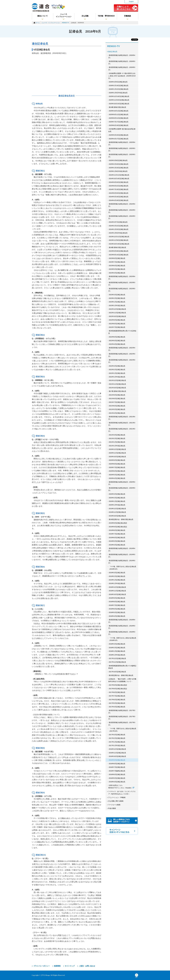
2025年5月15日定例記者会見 (118, 135)
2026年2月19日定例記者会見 (118, 85)
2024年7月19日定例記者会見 (118, 189)
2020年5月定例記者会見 (117, 475)
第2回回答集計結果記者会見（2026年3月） (121, 62)
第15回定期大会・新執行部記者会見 (121, 675)
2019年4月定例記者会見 (117, 545)
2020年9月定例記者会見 (117, 460)
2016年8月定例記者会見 (117, 763)
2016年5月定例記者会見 (117, 778)
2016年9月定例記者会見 (117, 760)
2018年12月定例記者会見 (117, 587)
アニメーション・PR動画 (116, 797)
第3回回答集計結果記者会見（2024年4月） (121, 205)
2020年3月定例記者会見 (117, 494)
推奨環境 (57, 966)
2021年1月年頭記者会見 (117, 446)
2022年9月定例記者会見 (117, 320)
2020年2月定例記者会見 (117, 498)
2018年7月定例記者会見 (117, 605)
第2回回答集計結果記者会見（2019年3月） (121, 556)
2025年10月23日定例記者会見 (119, 104)
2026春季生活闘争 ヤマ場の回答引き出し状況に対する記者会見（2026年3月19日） (122, 75)
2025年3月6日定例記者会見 (118, 160)
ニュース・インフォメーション (51, 22)
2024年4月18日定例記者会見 (118, 200)
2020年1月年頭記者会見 (117, 505)
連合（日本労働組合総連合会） (40, 7)
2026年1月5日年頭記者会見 (118, 93)
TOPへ (136, 975)
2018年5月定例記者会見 (117, 612)
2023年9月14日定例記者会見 (118, 255)
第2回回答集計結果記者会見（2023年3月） (121, 284)
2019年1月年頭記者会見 (117, 583)
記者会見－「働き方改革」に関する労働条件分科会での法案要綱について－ (122, 680)
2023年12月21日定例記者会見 (119, 236)
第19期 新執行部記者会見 (117, 107)
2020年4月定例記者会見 (117, 478)
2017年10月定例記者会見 (117, 672)
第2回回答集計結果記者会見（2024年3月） (121, 211)
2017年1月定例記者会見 (117, 742)
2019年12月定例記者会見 (117, 508)
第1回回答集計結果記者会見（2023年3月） (121, 290)
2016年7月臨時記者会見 (117, 771)
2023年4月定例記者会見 (117, 273)
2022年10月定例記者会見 (117, 316)
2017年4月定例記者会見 (117, 707)
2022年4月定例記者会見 (117, 344)
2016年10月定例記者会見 (117, 756)
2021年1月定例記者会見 (117, 442)
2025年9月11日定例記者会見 (118, 114)
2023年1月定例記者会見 (117, 302)
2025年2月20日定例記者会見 (118, 164)
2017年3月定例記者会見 (117, 734)
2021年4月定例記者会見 (117, 413)
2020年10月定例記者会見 (117, 456)
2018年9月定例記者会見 (117, 598)
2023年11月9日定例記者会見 (118, 240)
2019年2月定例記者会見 (117, 576)
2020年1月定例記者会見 (117, 501)
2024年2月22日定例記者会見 (118, 226)
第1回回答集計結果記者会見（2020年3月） (121, 489)
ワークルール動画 (114, 805)
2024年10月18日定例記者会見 (119, 178)
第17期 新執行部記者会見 (117, 391)
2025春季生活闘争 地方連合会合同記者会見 (121, 130)
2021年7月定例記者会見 (117, 402)
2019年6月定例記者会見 (117, 537)
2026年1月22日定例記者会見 (118, 89)
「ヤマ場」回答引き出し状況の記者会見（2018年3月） (122, 639)
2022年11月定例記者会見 (117, 313)
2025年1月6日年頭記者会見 (118, 171)
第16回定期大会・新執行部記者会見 (121, 519)
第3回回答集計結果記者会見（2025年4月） (121, 143)
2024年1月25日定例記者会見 (118, 229)
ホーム (38, 22)
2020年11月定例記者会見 (117, 453)
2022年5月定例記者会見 (117, 340)
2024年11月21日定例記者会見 (119, 175)
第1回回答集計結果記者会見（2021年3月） (121, 430)
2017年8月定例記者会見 (117, 692)
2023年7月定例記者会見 (117, 262)
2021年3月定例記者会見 (117, 435)
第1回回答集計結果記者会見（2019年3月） (121, 562)
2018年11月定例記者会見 (117, 591)
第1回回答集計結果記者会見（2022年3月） (121, 361)
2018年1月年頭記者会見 (117, 655)
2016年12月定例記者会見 (117, 749)
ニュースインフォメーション (63, 15)
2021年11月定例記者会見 (117, 384)
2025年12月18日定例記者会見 (119, 96)
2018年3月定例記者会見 (117, 644)
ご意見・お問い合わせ (87, 966)
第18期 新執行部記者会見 (117, 247)
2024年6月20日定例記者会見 (118, 193)
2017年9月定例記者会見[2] (118, 685)
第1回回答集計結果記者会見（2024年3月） (121, 217)
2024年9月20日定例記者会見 (118, 182)
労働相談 (127, 16)
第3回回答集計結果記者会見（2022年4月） (121, 349)
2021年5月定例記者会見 (117, 409)
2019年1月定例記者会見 (117, 580)
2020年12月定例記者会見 (117, 449)
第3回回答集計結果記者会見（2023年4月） (121, 278)
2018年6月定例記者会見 (117, 609)
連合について (42, 16)
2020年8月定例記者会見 (117, 464)
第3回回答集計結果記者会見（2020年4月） (121, 483)
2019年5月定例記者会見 (117, 541)
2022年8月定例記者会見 (117, 323)
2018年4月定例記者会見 (117, 616)
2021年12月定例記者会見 (117, 380)
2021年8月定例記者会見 (117, 398)
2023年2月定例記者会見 (117, 298)
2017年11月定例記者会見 (117, 662)
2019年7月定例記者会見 (117, 534)
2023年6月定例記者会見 (117, 265)
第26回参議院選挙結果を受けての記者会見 (122, 332)
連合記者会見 (112, 51)
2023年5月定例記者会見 (117, 269)
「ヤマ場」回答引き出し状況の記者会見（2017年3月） (122, 730)
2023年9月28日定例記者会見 (118, 251)
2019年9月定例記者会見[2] (118, 523)
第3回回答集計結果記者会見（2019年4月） (121, 550)
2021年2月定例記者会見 (117, 438)
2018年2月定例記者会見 (117, 647)
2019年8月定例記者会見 (117, 530)
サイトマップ (70, 966)
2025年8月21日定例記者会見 (118, 118)
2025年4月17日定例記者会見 (118, 139)
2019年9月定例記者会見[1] (118, 527)
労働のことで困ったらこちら (123, 8)
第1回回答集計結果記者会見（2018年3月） (121, 633)
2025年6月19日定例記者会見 (118, 125)
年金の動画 (112, 808)
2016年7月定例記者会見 (117, 767)
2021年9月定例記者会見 (117, 395)
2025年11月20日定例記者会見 (119, 100)
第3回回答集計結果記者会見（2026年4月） (121, 56)
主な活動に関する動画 (115, 801)
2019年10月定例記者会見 (117, 516)
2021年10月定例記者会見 (117, 388)
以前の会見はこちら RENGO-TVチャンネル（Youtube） (121, 786)
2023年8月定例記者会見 (117, 258)
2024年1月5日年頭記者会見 (118, 233)
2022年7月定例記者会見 (117, 327)
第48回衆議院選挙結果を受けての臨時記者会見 (122, 667)
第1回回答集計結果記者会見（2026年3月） (121, 68)
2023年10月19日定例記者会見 (119, 244)
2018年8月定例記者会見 (117, 601)
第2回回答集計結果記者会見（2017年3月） (121, 718)
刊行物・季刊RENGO (106, 16)
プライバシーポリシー (42, 966)
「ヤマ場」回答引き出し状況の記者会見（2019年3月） (122, 568)
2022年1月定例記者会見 (117, 373)
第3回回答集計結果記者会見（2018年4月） (121, 621)
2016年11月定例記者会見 (117, 753)
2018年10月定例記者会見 (117, 594)
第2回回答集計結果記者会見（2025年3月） (121, 149)
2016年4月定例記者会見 (117, 782)
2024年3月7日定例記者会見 (118, 222)
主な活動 (85, 16)
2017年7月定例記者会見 (117, 696)
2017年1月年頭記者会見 (117, 745)
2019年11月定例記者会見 (117, 512)
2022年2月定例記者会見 (117, 369)
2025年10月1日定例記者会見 (118, 111)
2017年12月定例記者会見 (117, 658)
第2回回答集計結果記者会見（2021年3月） (121, 424)
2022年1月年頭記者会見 (117, 377)
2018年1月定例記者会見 (117, 651)
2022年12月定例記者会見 (117, 309)
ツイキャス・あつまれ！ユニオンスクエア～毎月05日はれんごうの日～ (122, 793)
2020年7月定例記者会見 (117, 467)
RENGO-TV (65, 22)
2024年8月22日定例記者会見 (118, 186)
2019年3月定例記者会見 (117, 572)
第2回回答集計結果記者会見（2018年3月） (121, 627)
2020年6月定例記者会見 (117, 471)
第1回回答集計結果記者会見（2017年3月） (121, 724)
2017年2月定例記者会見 (117, 738)
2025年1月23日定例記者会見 (118, 168)
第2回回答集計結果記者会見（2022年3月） (121, 355)
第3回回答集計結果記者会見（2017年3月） (121, 712)
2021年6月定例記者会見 (117, 406)
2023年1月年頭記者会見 (117, 305)
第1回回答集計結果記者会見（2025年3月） (121, 156)
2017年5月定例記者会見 (117, 703)
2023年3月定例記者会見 (117, 295)
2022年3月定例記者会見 (117, 366)
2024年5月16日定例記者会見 (118, 197)
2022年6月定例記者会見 (117, 337)
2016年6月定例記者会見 (117, 774)
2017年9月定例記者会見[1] (118, 688)
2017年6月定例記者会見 (117, 699)
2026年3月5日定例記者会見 (118, 82)
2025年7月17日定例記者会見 (118, 122)
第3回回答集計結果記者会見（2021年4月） (121, 418)
